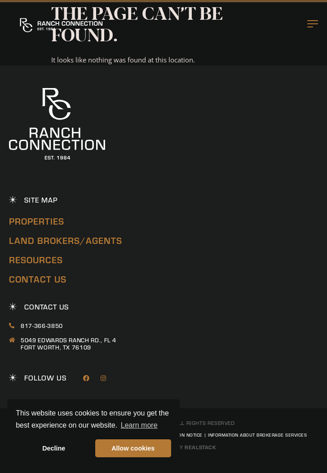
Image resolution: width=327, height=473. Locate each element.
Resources (36, 259)
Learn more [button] (139, 425)
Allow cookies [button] (133, 448)
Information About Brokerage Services (257, 435)
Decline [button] (53, 448)
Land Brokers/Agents (65, 240)
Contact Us (37, 278)
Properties (36, 220)
